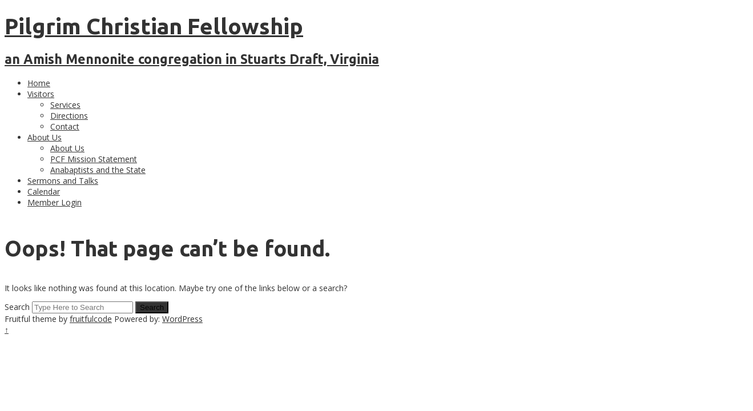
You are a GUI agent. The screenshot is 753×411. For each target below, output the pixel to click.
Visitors (40, 93)
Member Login (54, 202)
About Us (44, 137)
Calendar (43, 191)
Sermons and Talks (62, 180)
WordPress (182, 318)
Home (38, 83)
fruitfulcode (91, 318)
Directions (69, 115)
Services (65, 104)
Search (17, 306)
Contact (64, 126)
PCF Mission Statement (93, 159)
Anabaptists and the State (98, 169)
